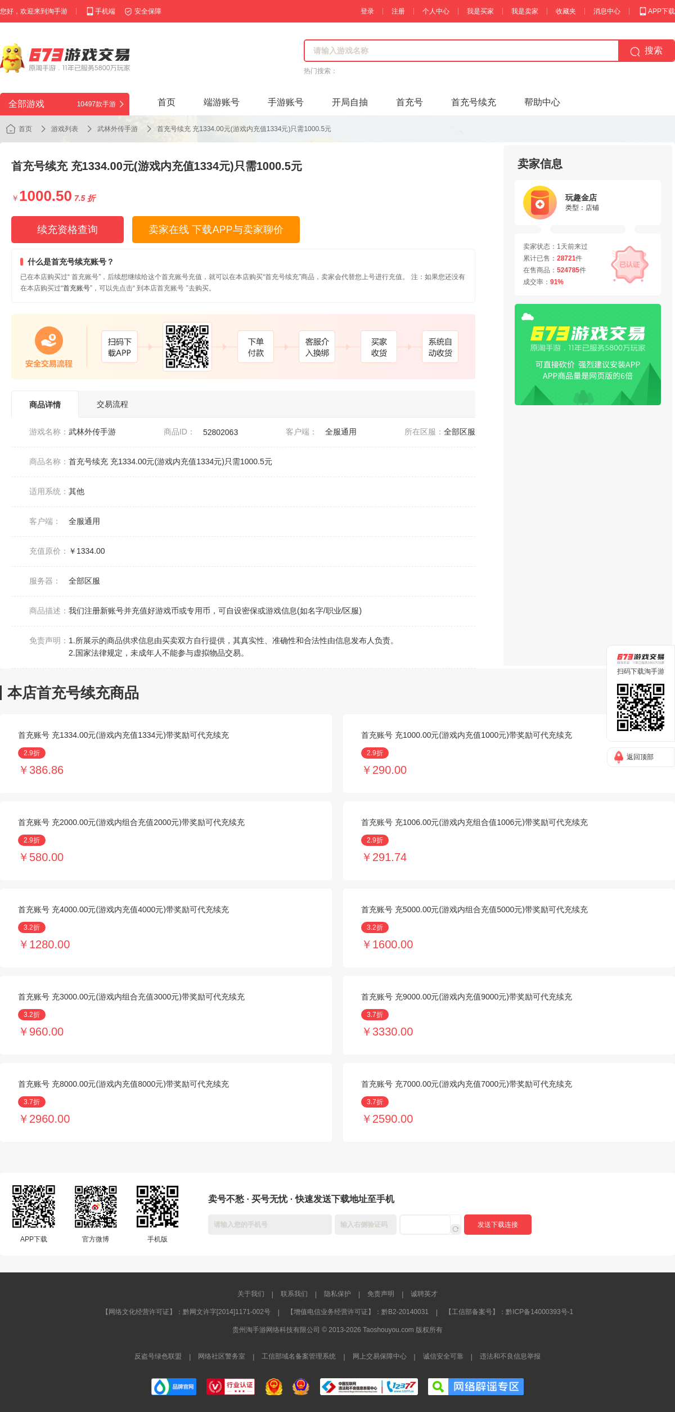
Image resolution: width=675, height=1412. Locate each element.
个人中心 (435, 11)
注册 (398, 11)
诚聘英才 (424, 1294)
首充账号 (76, 288)
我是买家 (480, 11)
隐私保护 (337, 1294)
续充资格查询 (67, 229)
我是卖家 (524, 11)
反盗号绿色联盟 (158, 1356)
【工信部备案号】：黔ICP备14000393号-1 (509, 1312)
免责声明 (380, 1294)
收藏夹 (566, 11)
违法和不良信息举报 (510, 1356)
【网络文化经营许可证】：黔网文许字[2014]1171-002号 (186, 1312)
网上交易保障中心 (380, 1356)
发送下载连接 (498, 1225)
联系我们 (294, 1294)
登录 (367, 11)
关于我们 (250, 1294)
